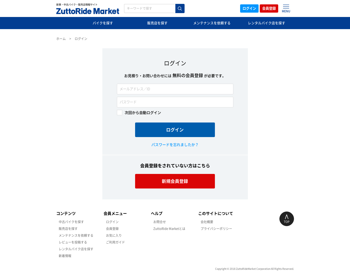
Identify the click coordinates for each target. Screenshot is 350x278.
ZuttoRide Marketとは (169, 228)
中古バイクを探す (71, 221)
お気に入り (114, 235)
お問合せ (159, 221)
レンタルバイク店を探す (267, 23)
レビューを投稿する (73, 242)
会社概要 (207, 221)
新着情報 (65, 255)
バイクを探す (103, 23)
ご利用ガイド (115, 242)
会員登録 (268, 8)
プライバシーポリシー (216, 228)
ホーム (61, 38)
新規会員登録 (175, 181)
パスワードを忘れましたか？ (175, 145)
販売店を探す (157, 23)
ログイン (245, 8)
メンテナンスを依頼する (212, 23)
